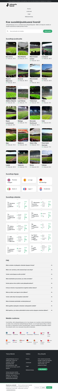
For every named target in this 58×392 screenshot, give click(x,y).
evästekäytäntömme (10, 389)
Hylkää (43, 387)
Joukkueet (29, 11)
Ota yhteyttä (42, 369)
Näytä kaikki (48, 31)
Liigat (29, 14)
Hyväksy (49, 387)
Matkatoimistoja (29, 16)
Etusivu (29, 8)
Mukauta (37, 387)
